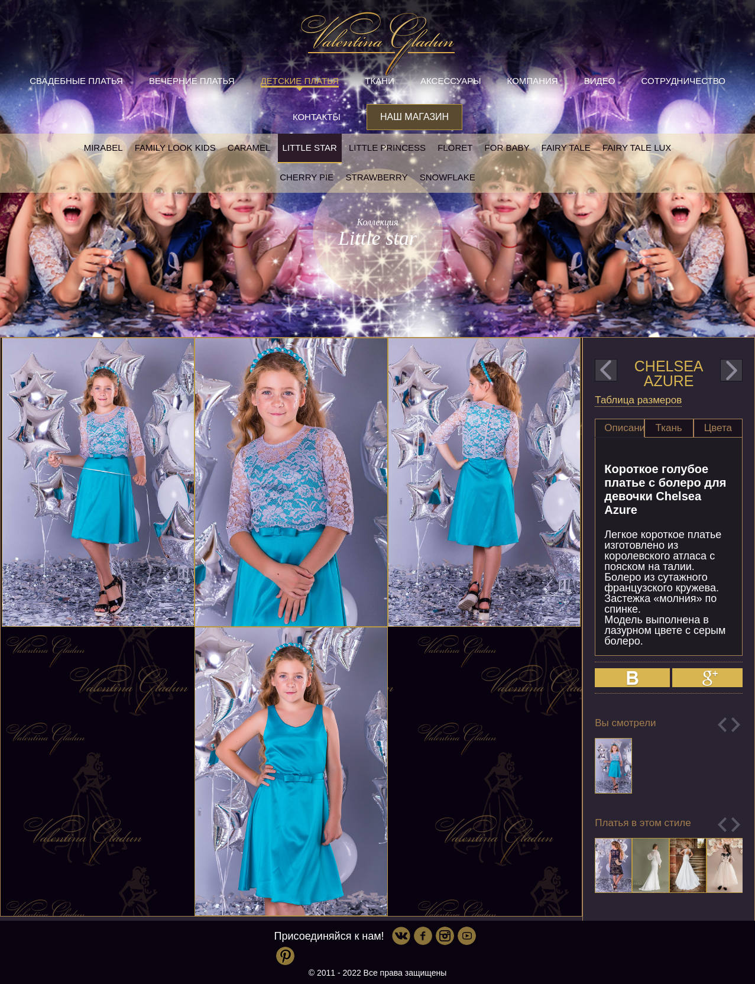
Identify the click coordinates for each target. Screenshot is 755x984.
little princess (387, 148)
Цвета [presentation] (718, 427)
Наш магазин (414, 117)
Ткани (379, 81)
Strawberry (376, 177)
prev (606, 370)
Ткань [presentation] (669, 427)
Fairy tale (566, 148)
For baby (507, 148)
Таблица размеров (638, 400)
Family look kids (175, 148)
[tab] (619, 428)
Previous (722, 724)
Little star (310, 148)
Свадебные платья (76, 81)
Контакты (317, 117)
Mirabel (103, 148)
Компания (532, 81)
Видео (599, 81)
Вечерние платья (191, 81)
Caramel (249, 148)
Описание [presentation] (624, 427)
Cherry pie (306, 177)
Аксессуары (450, 81)
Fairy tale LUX (636, 148)
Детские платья (300, 81)
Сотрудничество (683, 81)
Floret (455, 148)
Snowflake (447, 177)
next (731, 370)
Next (735, 724)
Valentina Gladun (378, 44)
